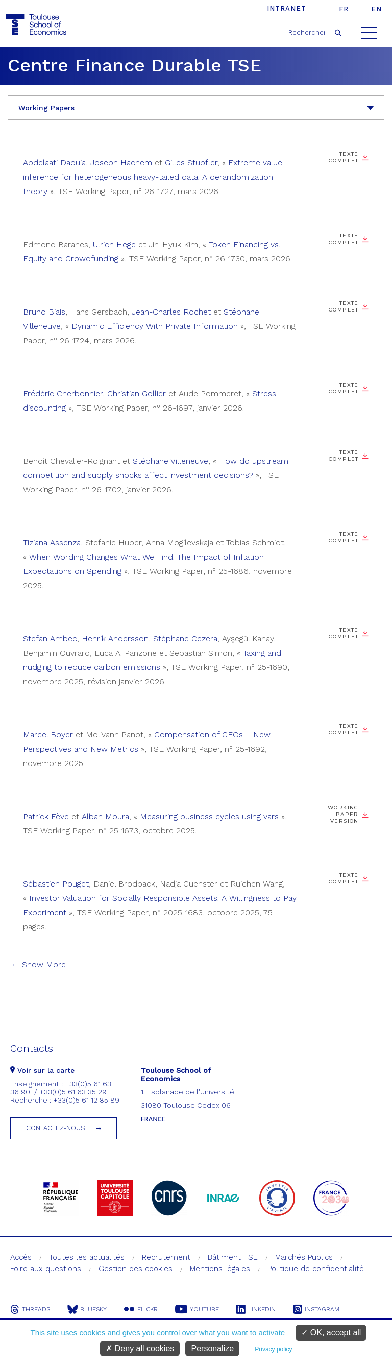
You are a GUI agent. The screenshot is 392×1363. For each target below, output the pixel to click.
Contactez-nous (55, 1128)
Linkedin (256, 1309)
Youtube (197, 1309)
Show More (44, 964)
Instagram (316, 1309)
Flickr (141, 1309)
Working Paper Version (343, 814)
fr (344, 9)
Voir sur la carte (42, 1070)
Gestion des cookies (136, 1268)
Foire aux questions (45, 1268)
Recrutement (166, 1257)
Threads (30, 1309)
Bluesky (87, 1309)
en (376, 9)
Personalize (212, 1348)
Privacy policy (273, 1349)
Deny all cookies (140, 1348)
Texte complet (344, 157)
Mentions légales (220, 1268)
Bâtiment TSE (233, 1257)
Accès (21, 1257)
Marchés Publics (304, 1257)
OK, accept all (331, 1332)
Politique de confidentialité (315, 1268)
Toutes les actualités (87, 1257)
